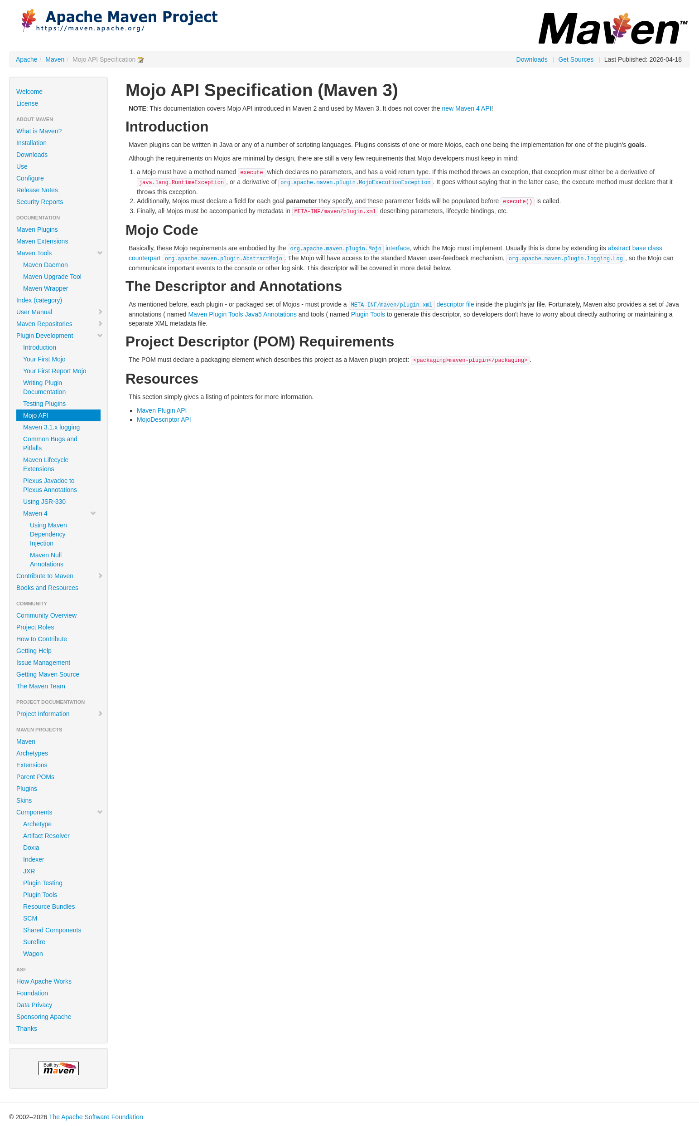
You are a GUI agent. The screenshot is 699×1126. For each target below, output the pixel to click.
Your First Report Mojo (55, 371)
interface (349, 248)
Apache (26, 59)
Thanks (26, 1028)
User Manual (59, 312)
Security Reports (39, 201)
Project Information (59, 713)
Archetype (37, 824)
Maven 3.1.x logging (51, 427)
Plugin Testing (43, 883)
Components (59, 812)
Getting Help (34, 650)
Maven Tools (59, 253)
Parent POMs (35, 776)
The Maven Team (40, 686)
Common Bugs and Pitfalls (50, 443)
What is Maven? (39, 131)
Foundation (32, 993)
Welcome (29, 91)
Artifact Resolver (46, 835)
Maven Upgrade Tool (52, 276)
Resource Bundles (49, 906)
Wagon (33, 953)
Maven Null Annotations (46, 559)
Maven (54, 59)
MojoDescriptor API (164, 419)
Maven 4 (59, 513)
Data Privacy (34, 1005)
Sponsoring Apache (43, 1016)
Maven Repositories (59, 323)
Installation (31, 142)
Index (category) (39, 300)
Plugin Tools (40, 894)
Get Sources (575, 59)
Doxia (31, 847)
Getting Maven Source (47, 674)
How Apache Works (44, 981)
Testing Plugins (44, 403)
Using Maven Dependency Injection (48, 534)
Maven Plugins (37, 229)
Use (22, 166)
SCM (30, 918)
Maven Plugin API (162, 410)
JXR (29, 871)
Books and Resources (47, 587)
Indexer (33, 859)
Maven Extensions (42, 241)
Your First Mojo (44, 359)
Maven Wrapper (45, 288)
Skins (24, 800)
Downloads (532, 59)
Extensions (31, 765)
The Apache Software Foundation (96, 1117)
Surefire (34, 942)
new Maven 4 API (466, 108)
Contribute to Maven (59, 576)
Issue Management (43, 662)
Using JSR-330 (44, 501)
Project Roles (35, 627)
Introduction (39, 347)
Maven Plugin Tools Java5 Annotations (242, 314)
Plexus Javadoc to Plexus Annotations (50, 485)
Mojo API (35, 415)
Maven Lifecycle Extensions (45, 464)
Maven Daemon (45, 264)
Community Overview (46, 615)
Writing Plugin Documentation (44, 387)
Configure (30, 178)
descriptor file (411, 304)
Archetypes (32, 753)
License (27, 103)
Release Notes (37, 190)
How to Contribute (41, 639)
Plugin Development (59, 335)
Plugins (26, 788)
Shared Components (52, 930)
